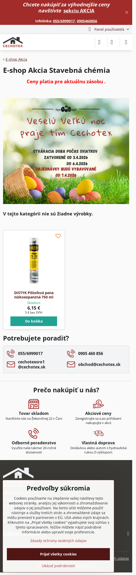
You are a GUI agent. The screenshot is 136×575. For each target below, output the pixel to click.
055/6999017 (64, 21)
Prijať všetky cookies (58, 554)
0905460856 (87, 21)
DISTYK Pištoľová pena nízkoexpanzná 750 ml (34, 295)
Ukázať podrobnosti (58, 565)
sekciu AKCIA (78, 10)
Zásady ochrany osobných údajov (58, 540)
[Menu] (126, 42)
